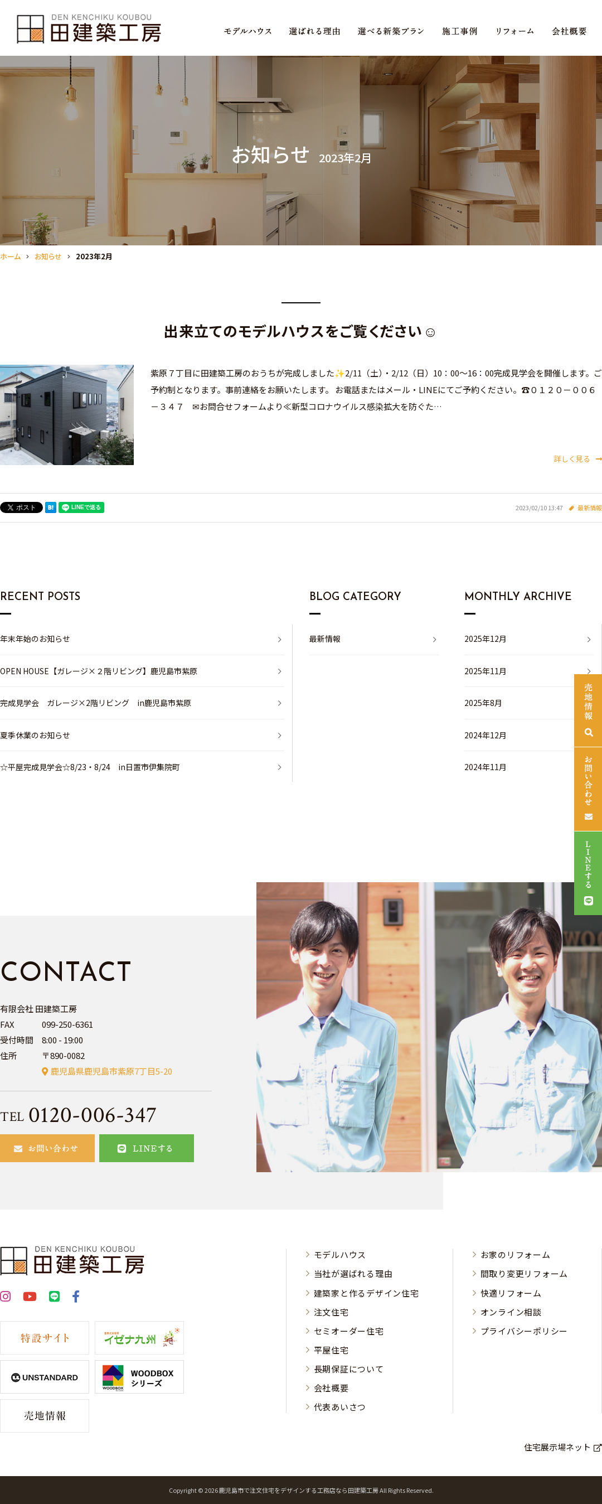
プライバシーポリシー (524, 1331)
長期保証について (349, 1369)
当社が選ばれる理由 (353, 1273)
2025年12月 (485, 638)
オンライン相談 (511, 1312)
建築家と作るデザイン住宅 (366, 1293)
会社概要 (331, 1388)
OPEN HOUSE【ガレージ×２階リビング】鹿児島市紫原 (98, 670)
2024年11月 (485, 766)
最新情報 (589, 507)
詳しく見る (578, 458)
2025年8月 (483, 702)
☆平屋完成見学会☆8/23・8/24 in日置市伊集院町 (90, 766)
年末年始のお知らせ (35, 638)
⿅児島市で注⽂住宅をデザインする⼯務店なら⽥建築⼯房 (298, 1490)
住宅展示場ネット (557, 1447)
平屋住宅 (331, 1350)
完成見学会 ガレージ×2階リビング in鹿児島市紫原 (95, 702)
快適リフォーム (511, 1293)
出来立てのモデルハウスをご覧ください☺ (300, 330)
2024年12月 (485, 735)
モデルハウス (340, 1254)
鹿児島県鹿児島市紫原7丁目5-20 (111, 1071)
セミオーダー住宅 (349, 1331)
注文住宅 (331, 1312)
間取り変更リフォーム (524, 1273)
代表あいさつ (340, 1407)
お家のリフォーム (515, 1254)
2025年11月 (485, 670)
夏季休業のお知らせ (35, 735)
